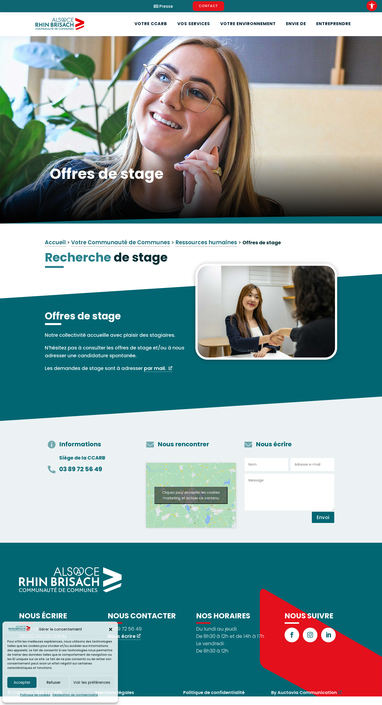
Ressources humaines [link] (206, 242)
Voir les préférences (91, 682)
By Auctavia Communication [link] (304, 692)
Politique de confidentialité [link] (214, 692)
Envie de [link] (296, 24)
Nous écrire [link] (122, 636)
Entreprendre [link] (333, 24)
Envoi (323, 517)
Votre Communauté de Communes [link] (120, 242)
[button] (110, 629)
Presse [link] (166, 6)
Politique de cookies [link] (35, 695)
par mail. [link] (155, 368)
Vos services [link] (193, 24)
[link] (371, 5)
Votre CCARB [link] (150, 24)
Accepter (22, 682)
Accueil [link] (55, 242)
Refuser (54, 682)
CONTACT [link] (208, 5)
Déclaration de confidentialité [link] (75, 695)
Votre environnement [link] (248, 24)
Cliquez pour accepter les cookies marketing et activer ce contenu (191, 495)
